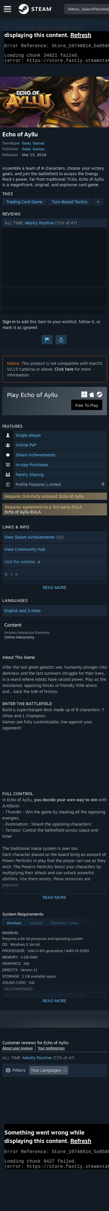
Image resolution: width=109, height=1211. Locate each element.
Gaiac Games (33, 146)
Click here (64, 372)
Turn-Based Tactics (69, 205)
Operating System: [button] (23, 1099)
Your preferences (51, 1051)
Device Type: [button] (18, 1108)
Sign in (9, 325)
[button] (54, 226)
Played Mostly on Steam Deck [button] (63, 1091)
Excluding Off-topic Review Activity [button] (39, 1082)
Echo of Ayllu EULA (23, 515)
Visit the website (23, 565)
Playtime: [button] (15, 1091)
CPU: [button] (56, 1099)
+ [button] (98, 205)
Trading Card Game (24, 205)
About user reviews (17, 1051)
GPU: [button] (77, 1099)
